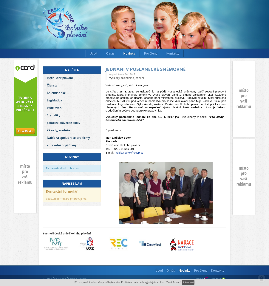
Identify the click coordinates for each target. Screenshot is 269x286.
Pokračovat (188, 282)
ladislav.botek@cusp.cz (129, 152)
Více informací (173, 282)
